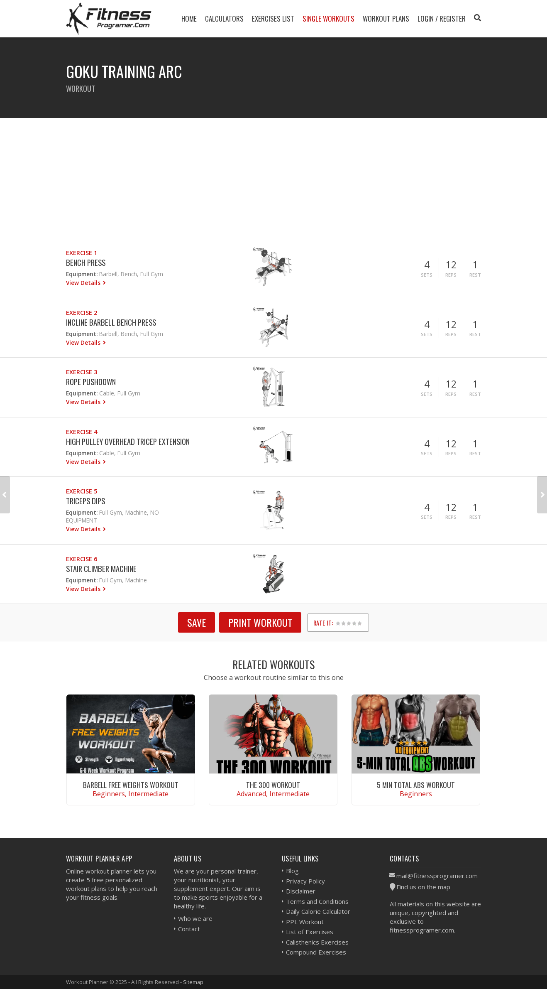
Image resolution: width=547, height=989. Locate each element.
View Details (84, 283)
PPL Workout (305, 922)
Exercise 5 (81, 491)
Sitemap (193, 982)
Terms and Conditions (317, 901)
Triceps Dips (85, 500)
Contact (189, 929)
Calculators (224, 18)
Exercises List (273, 18)
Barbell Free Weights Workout (130, 784)
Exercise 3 (81, 372)
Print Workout (260, 622)
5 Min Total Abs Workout (416, 784)
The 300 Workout (273, 784)
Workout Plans (386, 18)
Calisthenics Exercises (317, 942)
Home (189, 18)
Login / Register (442, 18)
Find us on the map (423, 887)
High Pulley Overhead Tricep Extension (128, 441)
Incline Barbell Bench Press (111, 322)
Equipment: (82, 274)
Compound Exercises (316, 952)
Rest (475, 275)
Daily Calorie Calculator (318, 911)
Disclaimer (300, 891)
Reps (451, 275)
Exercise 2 (81, 313)
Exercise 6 (81, 559)
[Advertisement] (273, 176)
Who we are (195, 918)
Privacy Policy (305, 881)
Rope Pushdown (91, 381)
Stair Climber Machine (101, 568)
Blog (292, 870)
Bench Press (85, 262)
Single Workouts (328, 18)
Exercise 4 (81, 432)
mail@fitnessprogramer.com (437, 875)
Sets (426, 275)
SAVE (196, 622)
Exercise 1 (81, 253)
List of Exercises (309, 932)
